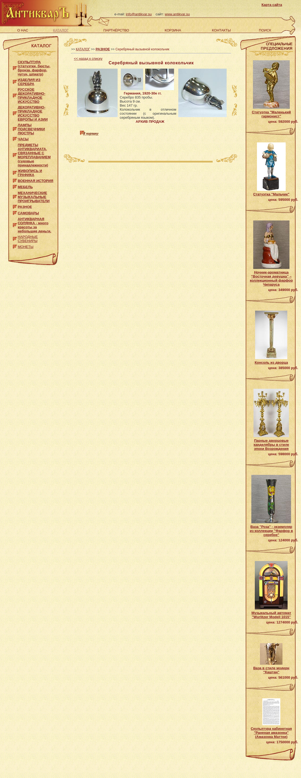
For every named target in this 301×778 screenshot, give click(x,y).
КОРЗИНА (173, 30)
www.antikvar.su (177, 14)
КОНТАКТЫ (221, 30)
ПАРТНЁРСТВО (116, 30)
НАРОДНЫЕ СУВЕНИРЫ (28, 239)
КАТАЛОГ (60, 30)
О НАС (22, 30)
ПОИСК (265, 30)
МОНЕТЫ (25, 247)
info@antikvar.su (139, 14)
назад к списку (88, 59)
